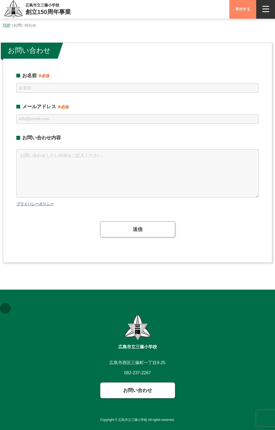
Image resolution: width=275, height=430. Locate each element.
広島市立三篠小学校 (137, 347)
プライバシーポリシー (35, 204)
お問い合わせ (137, 390)
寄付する (242, 9)
